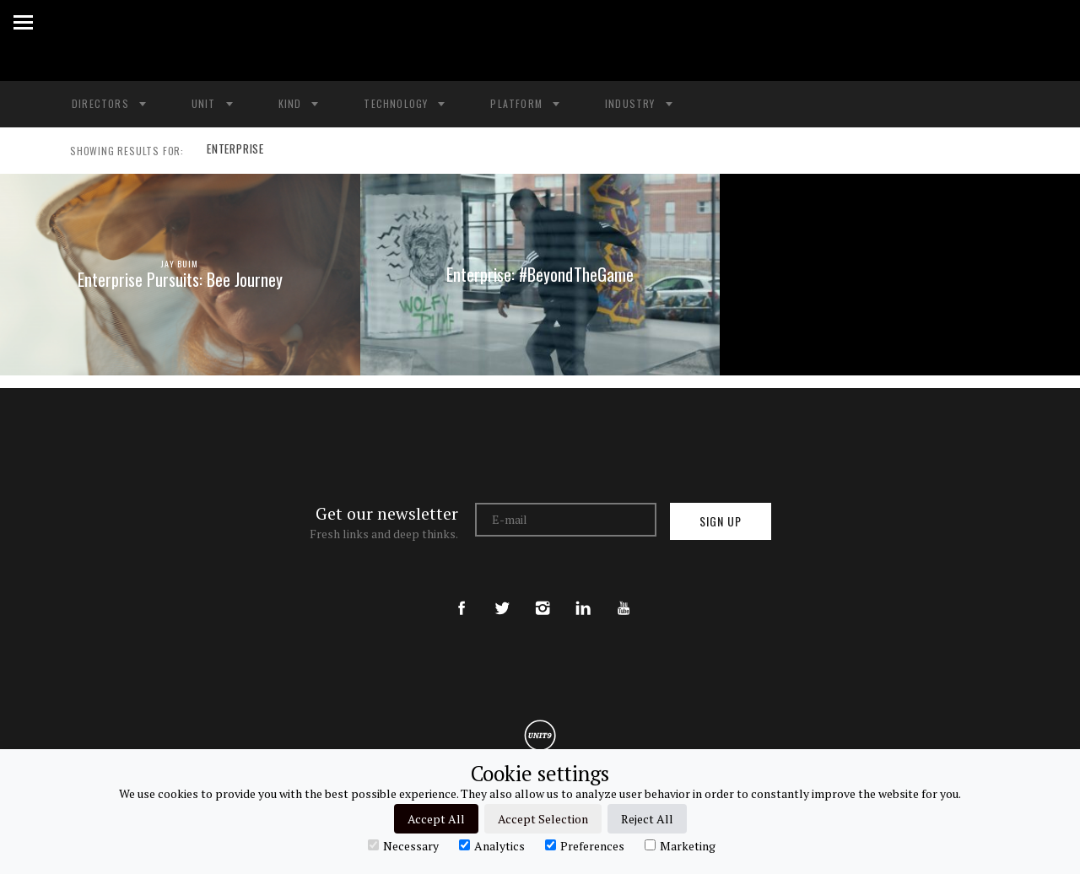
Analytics (492, 845)
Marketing (680, 845)
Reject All (647, 819)
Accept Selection (543, 819)
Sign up (720, 521)
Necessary (403, 845)
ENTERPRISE (235, 151)
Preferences (584, 845)
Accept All (436, 819)
